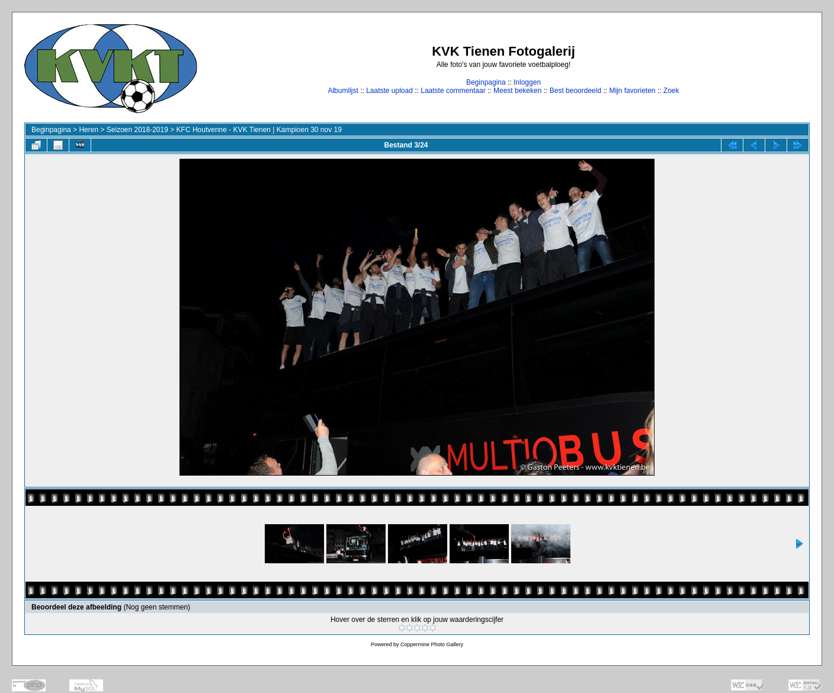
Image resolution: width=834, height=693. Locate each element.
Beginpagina (486, 82)
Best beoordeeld (575, 90)
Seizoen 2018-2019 (137, 130)
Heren (88, 130)
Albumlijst (343, 90)
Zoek (671, 90)
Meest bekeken (517, 90)
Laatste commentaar (453, 90)
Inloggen (527, 82)
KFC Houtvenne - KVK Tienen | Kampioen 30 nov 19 (259, 130)
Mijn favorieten (632, 90)
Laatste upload (389, 90)
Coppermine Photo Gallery (431, 644)
